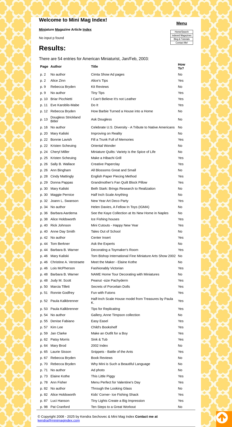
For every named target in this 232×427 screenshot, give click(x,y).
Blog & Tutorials (182, 39)
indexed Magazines (181, 35)
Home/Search (181, 32)
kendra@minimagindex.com (59, 420)
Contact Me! (182, 43)
